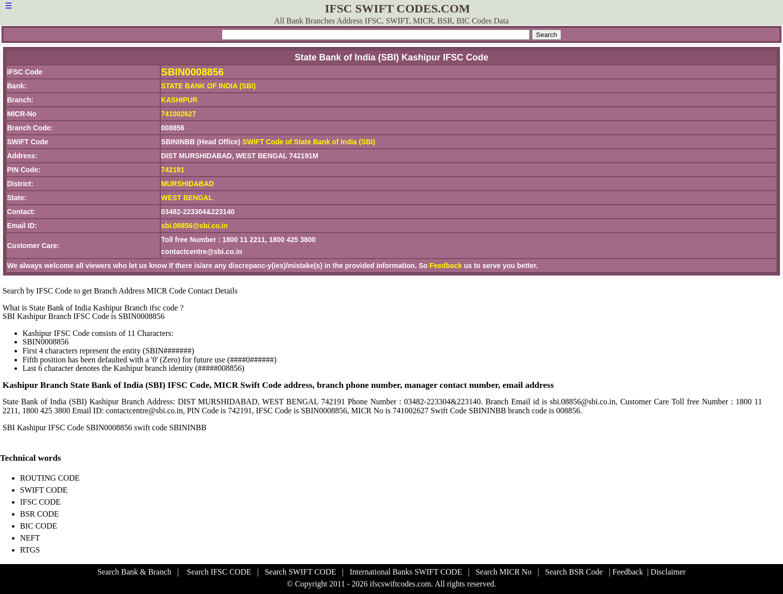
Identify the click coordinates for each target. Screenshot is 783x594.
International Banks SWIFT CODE (406, 572)
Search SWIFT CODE (300, 572)
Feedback (445, 266)
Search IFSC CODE (219, 572)
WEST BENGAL (187, 198)
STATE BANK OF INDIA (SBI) (208, 86)
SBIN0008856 (192, 71)
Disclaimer (668, 572)
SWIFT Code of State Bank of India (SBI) (308, 142)
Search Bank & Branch (134, 572)
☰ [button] (8, 5)
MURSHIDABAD (187, 184)
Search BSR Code (574, 572)
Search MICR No (503, 572)
